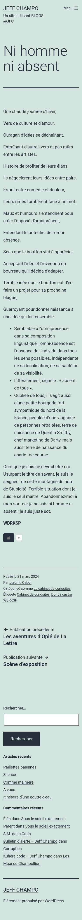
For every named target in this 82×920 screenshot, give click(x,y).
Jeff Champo (20, 8)
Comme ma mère (18, 782)
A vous (9, 789)
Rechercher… (14, 708)
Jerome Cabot (20, 583)
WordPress (54, 901)
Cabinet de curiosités (33, 594)
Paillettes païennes (19, 767)
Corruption (12, 848)
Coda (26, 833)
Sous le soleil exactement (43, 818)
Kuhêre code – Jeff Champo (27, 856)
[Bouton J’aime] (8, 537)
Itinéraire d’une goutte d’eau (27, 797)
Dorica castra (61, 594)
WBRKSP (10, 600)
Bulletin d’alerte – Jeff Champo (30, 841)
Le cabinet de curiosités (52, 588)
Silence (9, 774)
